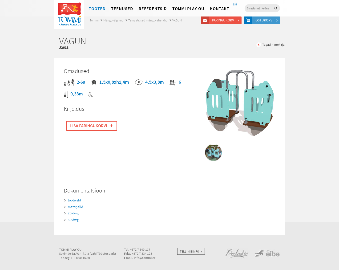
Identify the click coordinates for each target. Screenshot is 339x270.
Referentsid (153, 9)
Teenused (122, 9)
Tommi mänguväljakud (69, 14)
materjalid (75, 207)
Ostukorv (264, 20)
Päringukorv (223, 20)
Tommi (94, 20)
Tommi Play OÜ (188, 9)
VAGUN (177, 20)
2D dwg (73, 213)
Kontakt (219, 9)
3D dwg (73, 219)
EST (235, 4)
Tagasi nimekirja (273, 44)
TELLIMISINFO (189, 252)
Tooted (97, 9)
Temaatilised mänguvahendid (148, 20)
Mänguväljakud (113, 20)
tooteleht (74, 200)
